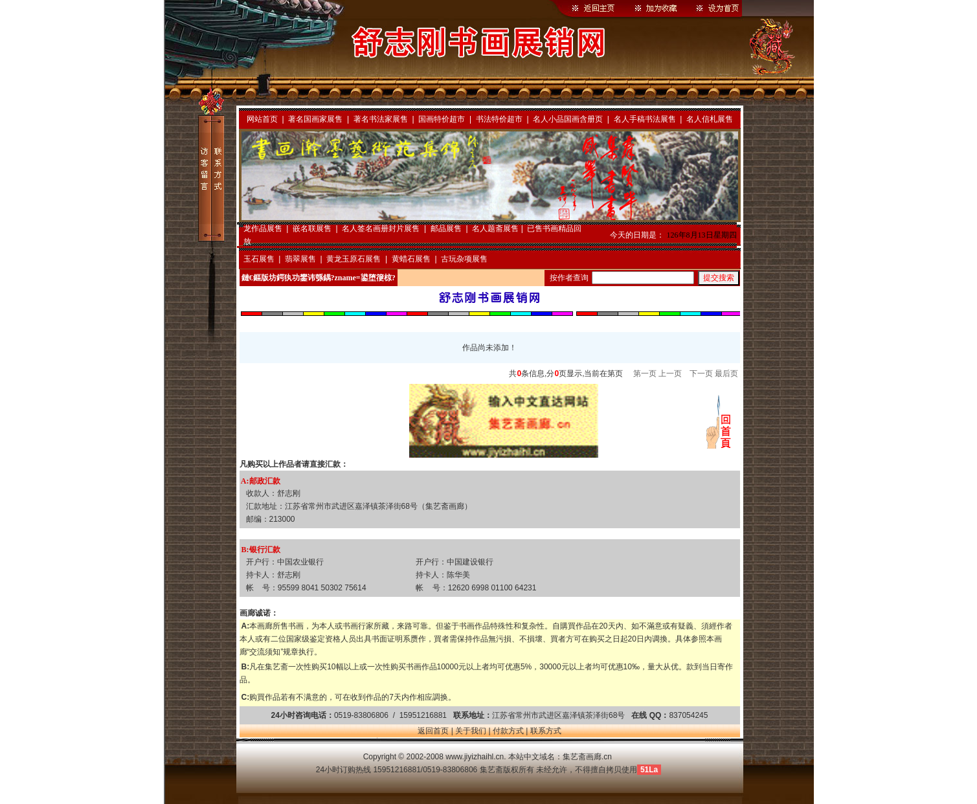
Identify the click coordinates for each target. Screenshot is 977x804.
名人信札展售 (709, 119)
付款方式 (508, 730)
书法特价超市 (499, 119)
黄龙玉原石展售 (353, 258)
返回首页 (433, 730)
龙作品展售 (262, 228)
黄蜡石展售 (411, 258)
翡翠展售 (300, 258)
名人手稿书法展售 (645, 119)
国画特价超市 (441, 119)
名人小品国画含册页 (568, 119)
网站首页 (262, 119)
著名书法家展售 (381, 119)
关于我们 (470, 730)
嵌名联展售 (312, 228)
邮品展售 (446, 228)
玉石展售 (259, 258)
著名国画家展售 (315, 119)
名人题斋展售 (495, 228)
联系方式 (545, 730)
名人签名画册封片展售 (381, 228)
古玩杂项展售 (464, 258)
